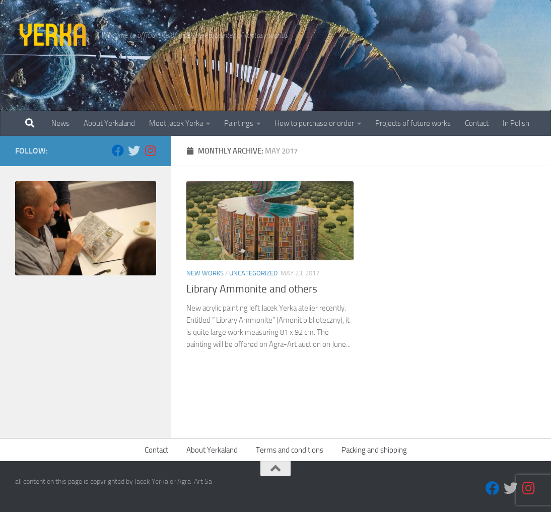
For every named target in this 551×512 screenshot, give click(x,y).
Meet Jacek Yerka (176, 123)
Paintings (238, 123)
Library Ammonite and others (251, 289)
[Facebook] (118, 150)
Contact (477, 123)
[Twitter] (134, 150)
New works (205, 273)
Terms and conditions (289, 450)
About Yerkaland (109, 123)
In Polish (516, 123)
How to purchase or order (314, 123)
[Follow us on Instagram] (150, 150)
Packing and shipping (374, 450)
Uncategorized (253, 273)
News (60, 123)
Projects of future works (413, 123)
